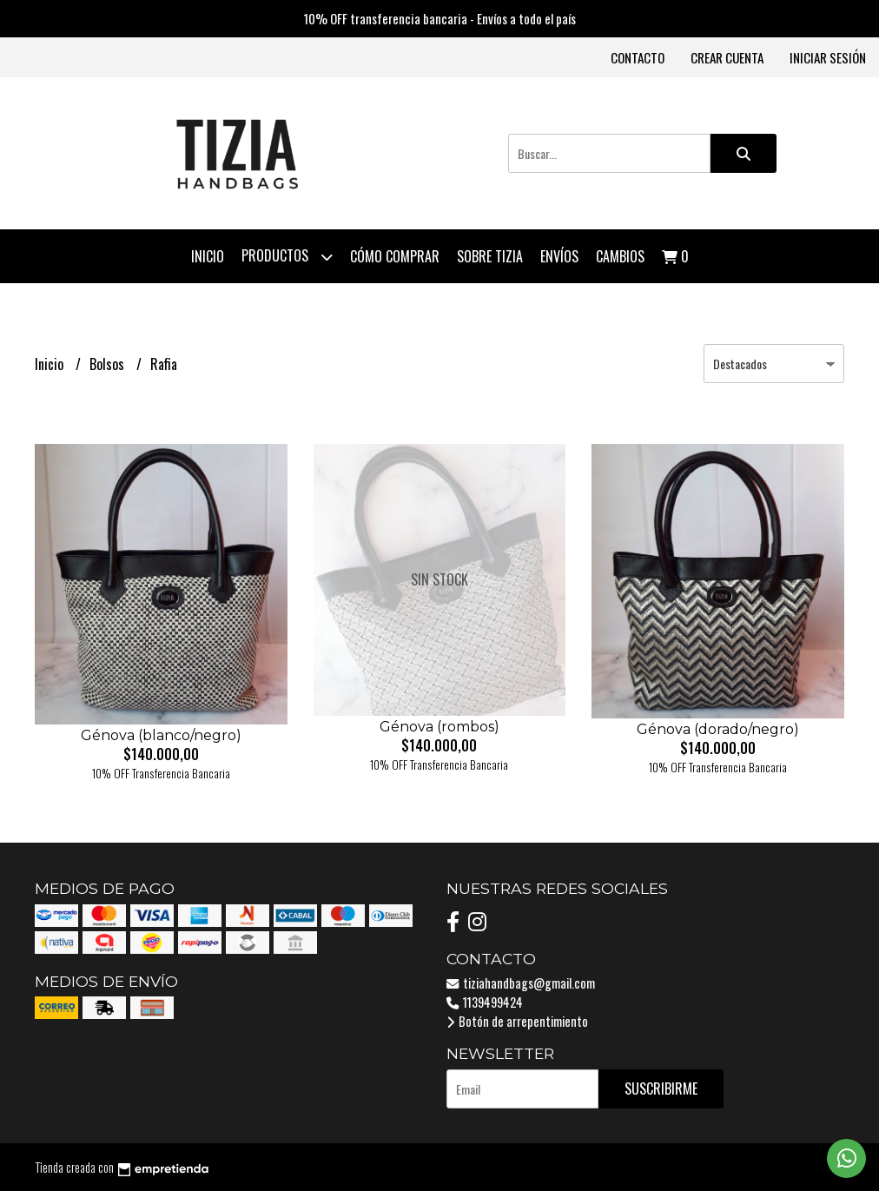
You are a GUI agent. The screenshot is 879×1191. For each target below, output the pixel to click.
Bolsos (108, 364)
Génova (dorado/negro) (718, 729)
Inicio (207, 256)
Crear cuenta (727, 57)
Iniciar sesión (828, 57)
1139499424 (484, 1002)
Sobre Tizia (490, 256)
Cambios (620, 256)
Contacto (637, 57)
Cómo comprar (395, 256)
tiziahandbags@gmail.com (520, 983)
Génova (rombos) (439, 726)
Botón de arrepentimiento (517, 1021)
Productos (287, 256)
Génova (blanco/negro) (161, 735)
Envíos (559, 256)
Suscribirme (661, 1088)
